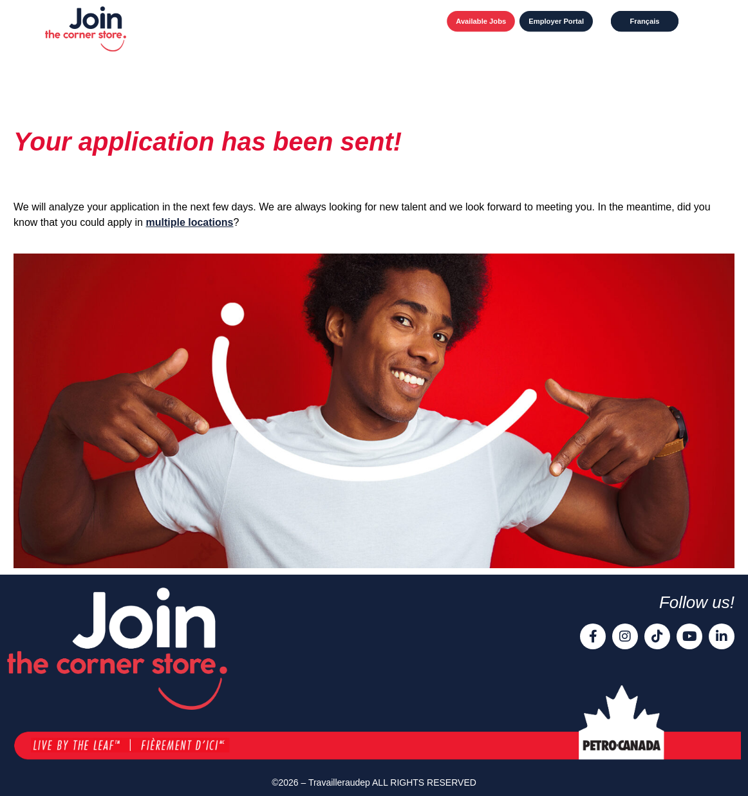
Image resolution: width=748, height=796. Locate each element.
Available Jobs (481, 21)
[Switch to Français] (644, 21)
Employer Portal (556, 21)
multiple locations (189, 222)
